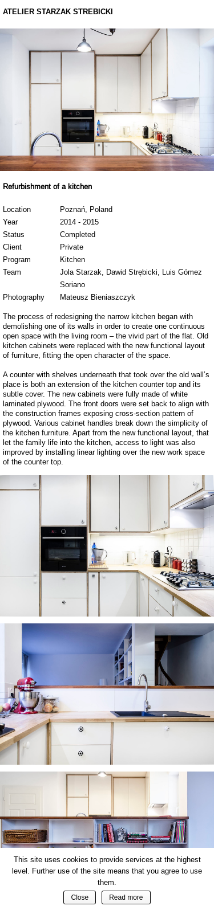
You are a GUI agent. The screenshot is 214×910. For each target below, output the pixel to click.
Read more (126, 897)
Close (79, 897)
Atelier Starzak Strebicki (58, 11)
